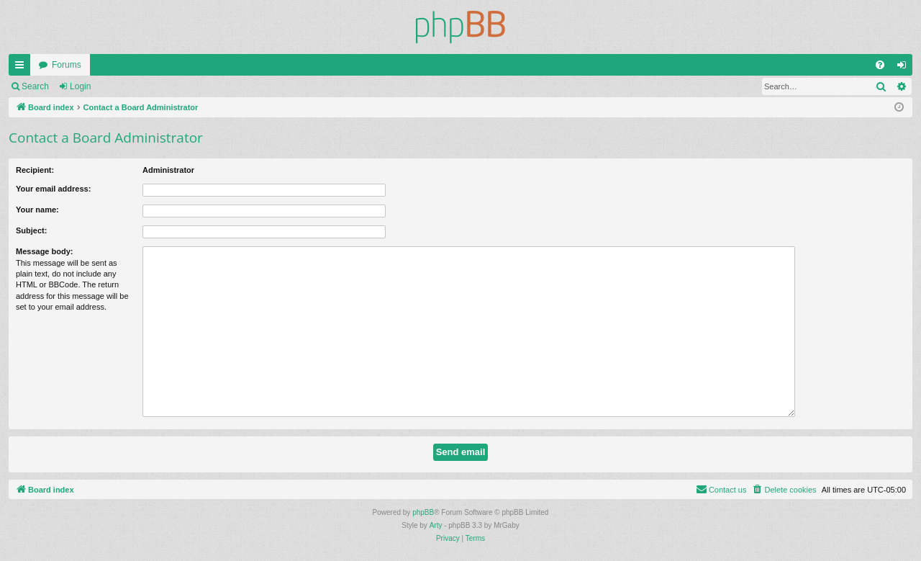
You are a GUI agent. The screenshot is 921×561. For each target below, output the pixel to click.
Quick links (22, 68)
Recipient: (35, 170)
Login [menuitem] (904, 68)
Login (80, 86)
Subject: (31, 230)
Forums (66, 65)
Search (35, 86)
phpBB (423, 512)
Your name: (37, 209)
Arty (436, 525)
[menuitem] (880, 65)
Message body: (44, 251)
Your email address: (53, 188)
